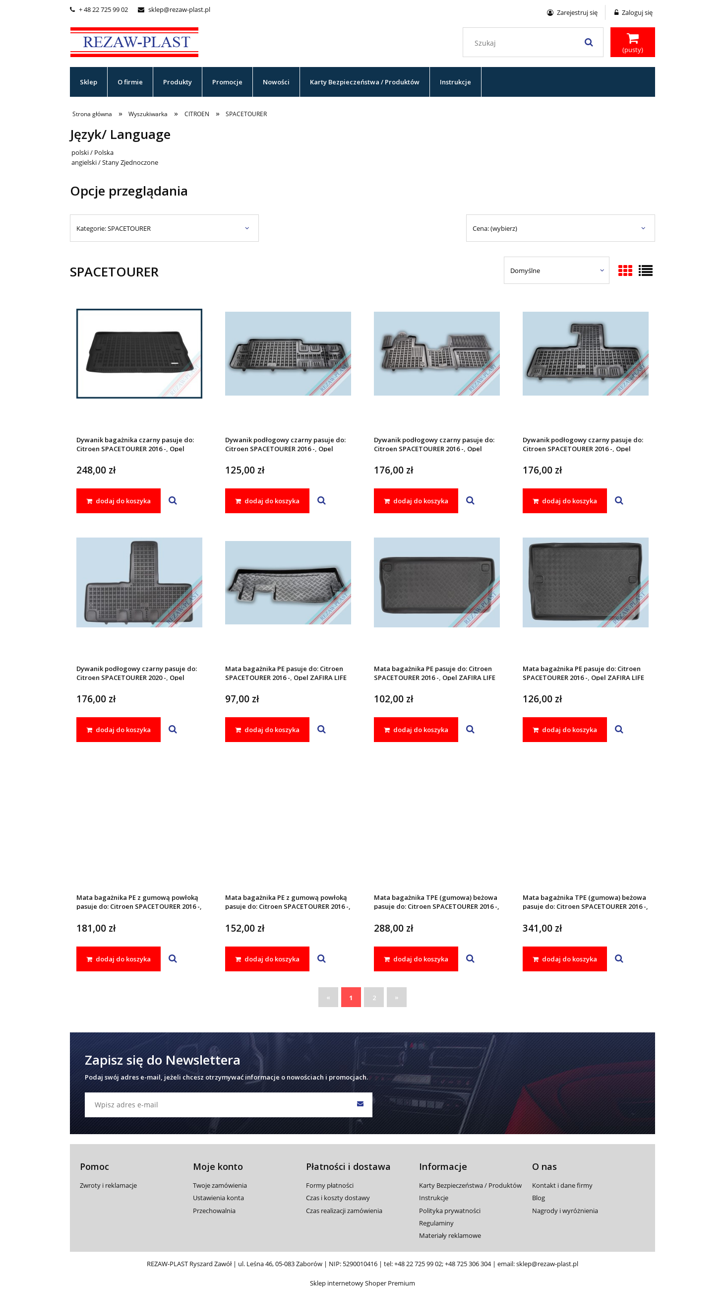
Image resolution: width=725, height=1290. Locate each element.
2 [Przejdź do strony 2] (374, 997)
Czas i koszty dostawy (338, 1197)
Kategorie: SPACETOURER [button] (113, 228)
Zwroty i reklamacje (108, 1185)
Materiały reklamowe (450, 1235)
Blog (538, 1197)
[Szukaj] (589, 42)
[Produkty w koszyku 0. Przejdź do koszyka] (632, 43)
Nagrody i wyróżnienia (565, 1210)
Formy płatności (330, 1185)
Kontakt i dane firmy (562, 1185)
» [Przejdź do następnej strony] (397, 997)
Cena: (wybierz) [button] (495, 228)
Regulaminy (436, 1223)
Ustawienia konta (218, 1197)
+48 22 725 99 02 (418, 1263)
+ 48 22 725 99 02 (99, 9)
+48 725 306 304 (468, 1263)
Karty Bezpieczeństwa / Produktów (470, 1185)
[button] (173, 500)
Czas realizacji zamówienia (344, 1210)
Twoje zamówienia (220, 1185)
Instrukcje (433, 1197)
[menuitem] (89, 82)
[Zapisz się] (360, 1104)
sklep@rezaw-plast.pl (174, 9)
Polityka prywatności (450, 1210)
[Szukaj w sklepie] (535, 43)
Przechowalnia (214, 1210)
